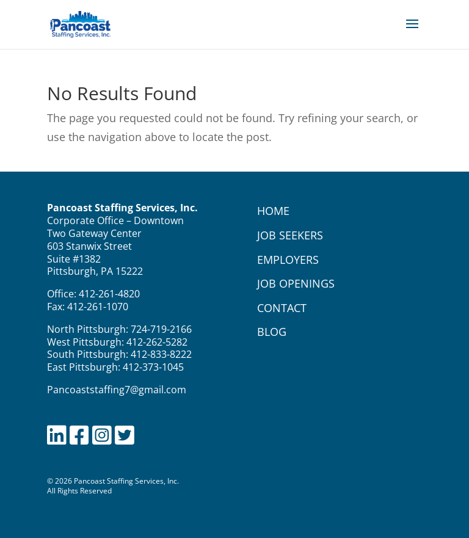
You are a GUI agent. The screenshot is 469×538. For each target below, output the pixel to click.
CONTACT (282, 307)
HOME (273, 210)
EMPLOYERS (288, 259)
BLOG (271, 331)
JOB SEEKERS (290, 235)
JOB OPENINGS (296, 283)
